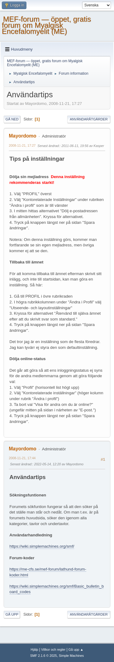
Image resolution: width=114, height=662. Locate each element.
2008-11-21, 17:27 (22, 145)
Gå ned (12, 119)
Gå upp (11, 614)
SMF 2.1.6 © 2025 (43, 655)
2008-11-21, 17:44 (22, 458)
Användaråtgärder (89, 119)
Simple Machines (71, 655)
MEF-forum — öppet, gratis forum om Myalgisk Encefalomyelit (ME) (46, 25)
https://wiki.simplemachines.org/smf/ (41, 546)
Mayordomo (22, 135)
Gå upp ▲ (75, 649)
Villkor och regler (53, 649)
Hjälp (34, 649)
